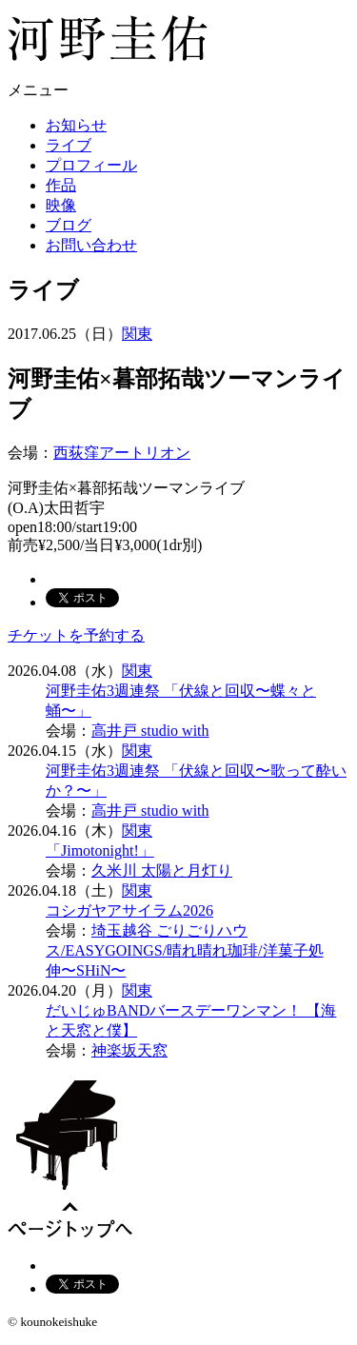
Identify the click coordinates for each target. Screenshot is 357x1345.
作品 (61, 185)
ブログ (68, 225)
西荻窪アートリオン (121, 453)
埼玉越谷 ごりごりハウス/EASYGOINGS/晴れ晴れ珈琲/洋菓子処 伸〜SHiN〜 (185, 950)
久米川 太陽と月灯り (161, 870)
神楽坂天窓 (129, 1050)
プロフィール (91, 165)
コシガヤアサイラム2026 (129, 910)
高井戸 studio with (150, 730)
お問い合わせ (91, 245)
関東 (137, 334)
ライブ (68, 145)
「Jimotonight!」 (100, 850)
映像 (61, 205)
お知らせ (76, 125)
